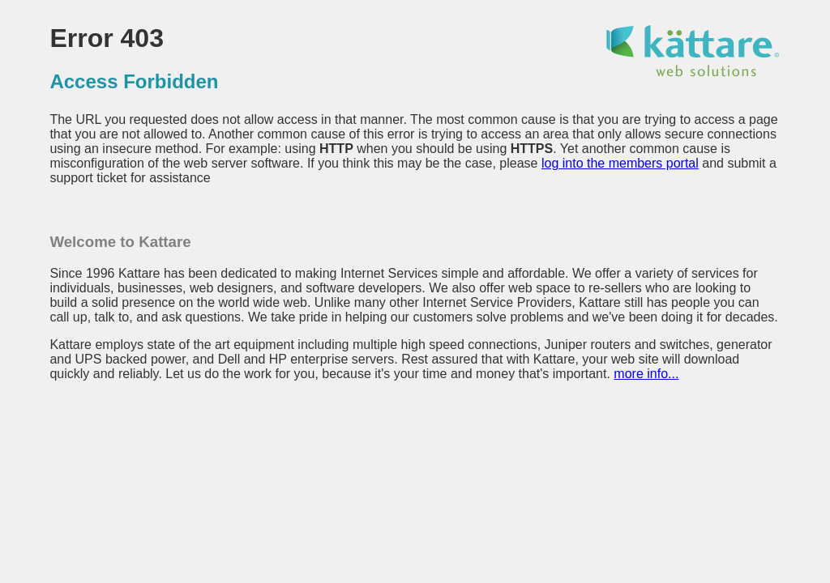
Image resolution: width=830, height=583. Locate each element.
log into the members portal (620, 163)
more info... (646, 374)
